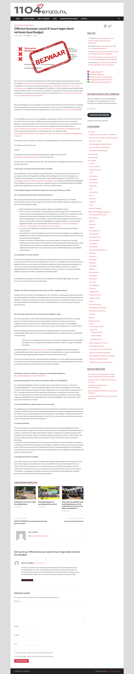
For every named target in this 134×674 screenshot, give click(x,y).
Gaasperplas (93, 243)
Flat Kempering (94, 231)
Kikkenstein (93, 266)
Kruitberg (92, 288)
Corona (91, 163)
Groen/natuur (93, 182)
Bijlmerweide (93, 218)
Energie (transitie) (95, 170)
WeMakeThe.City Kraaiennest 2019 (100, 362)
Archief (91, 324)
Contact (84, 18)
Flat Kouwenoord (95, 237)
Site (15, 643)
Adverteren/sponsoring (69, 18)
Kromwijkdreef (94, 285)
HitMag (117, 671)
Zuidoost (92, 314)
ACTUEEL (91, 132)
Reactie (17, 601)
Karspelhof (92, 259)
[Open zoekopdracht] (118, 19)
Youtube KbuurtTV (95, 72)
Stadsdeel (92, 198)
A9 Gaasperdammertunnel (97, 214)
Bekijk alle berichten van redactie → (39, 536)
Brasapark (92, 224)
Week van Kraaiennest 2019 (98, 359)
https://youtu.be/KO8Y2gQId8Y (71, 109)
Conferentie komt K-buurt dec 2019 (100, 349)
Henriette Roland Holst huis (98, 250)
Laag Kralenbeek (94, 298)
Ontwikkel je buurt (96, 339)
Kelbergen (92, 263)
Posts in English (96, 335)
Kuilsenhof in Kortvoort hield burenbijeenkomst (25, 503)
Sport (91, 195)
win (91, 172)
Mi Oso (91, 301)
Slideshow (91, 318)
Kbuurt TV (93, 329)
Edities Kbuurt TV (97, 332)
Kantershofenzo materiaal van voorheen (102, 356)
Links (55, 18)
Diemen (91, 227)
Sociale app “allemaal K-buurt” (99, 82)
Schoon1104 (93, 192)
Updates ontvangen (99, 115)
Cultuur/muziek (94, 166)
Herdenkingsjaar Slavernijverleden (100, 144)
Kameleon (92, 253)
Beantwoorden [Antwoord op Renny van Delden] (27, 580)
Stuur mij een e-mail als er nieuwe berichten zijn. (35, 656)
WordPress (110, 671)
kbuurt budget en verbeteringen (24, 25)
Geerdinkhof (93, 247)
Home (18, 18)
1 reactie (35, 35)
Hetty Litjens (92, 57)
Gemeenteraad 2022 (97, 326)
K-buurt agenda (29, 18)
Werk (91, 205)
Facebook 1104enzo (95, 74)
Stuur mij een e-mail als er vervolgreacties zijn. (34, 653)
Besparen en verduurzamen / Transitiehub (102, 134)
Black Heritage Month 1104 (98, 343)
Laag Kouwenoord (95, 295)
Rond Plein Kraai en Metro (97, 307)
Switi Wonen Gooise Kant (97, 311)
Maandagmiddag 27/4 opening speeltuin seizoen (47, 503)
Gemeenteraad (93, 157)
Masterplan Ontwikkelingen (98, 150)
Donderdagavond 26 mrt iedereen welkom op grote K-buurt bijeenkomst (101, 40)
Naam (16, 626)
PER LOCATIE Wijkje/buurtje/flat (99, 212)
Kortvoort (92, 282)
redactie (29, 35)
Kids (90, 189)
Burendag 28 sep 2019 (96, 346)
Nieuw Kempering (95, 304)
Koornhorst (93, 279)
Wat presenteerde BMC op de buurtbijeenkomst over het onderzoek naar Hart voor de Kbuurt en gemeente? (72, 505)
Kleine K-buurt (94, 272)
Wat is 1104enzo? (44, 18)
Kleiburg (92, 269)
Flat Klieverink (94, 234)
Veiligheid (92, 202)
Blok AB (91, 221)
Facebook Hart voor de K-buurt (99, 77)
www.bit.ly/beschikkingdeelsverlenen (35, 83)
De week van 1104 (95, 141)
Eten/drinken (93, 176)
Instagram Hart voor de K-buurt (100, 79)
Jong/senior (93, 186)
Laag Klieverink (94, 291)
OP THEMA (92, 160)
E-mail (17, 635)
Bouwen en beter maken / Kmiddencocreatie (103, 138)
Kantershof (93, 256)
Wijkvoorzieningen (95, 208)
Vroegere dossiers (94, 321)
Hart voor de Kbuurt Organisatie (99, 352)
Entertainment (93, 154)
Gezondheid (93, 179)
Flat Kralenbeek (94, 240)
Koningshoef (93, 275)
